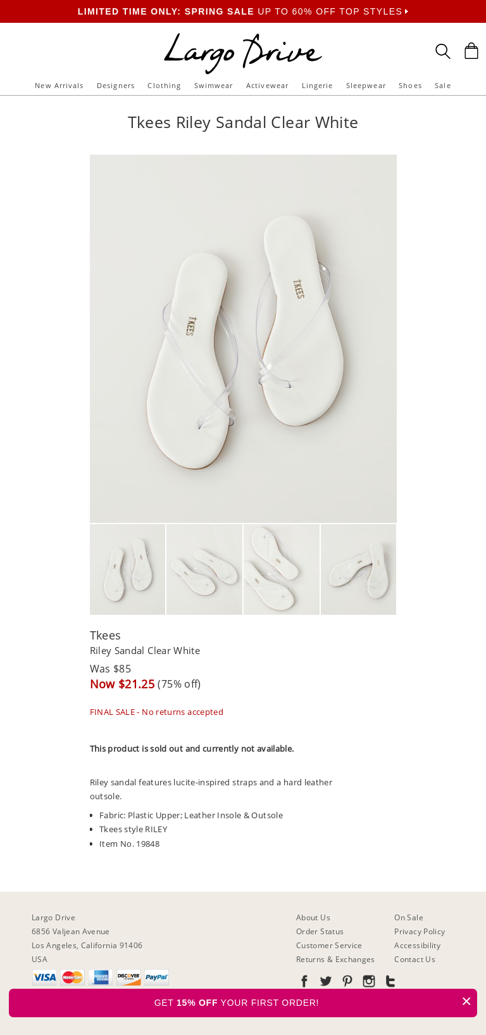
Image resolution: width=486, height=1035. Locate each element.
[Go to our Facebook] (304, 983)
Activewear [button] (267, 85)
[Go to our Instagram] (367, 983)
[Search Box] (443, 51)
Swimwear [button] (214, 85)
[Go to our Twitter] (324, 983)
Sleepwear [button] (366, 85)
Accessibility (417, 945)
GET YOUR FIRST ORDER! (315, 1001)
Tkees (106, 635)
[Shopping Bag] (471, 50)
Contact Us (414, 959)
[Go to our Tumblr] (389, 983)
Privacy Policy (419, 931)
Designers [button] (116, 85)
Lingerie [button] (317, 85)
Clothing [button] (164, 85)
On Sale (408, 917)
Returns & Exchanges (335, 959)
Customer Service (329, 945)
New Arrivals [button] (59, 85)
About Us (313, 917)
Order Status (320, 931)
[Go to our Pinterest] (346, 983)
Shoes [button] (410, 85)
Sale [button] (443, 85)
